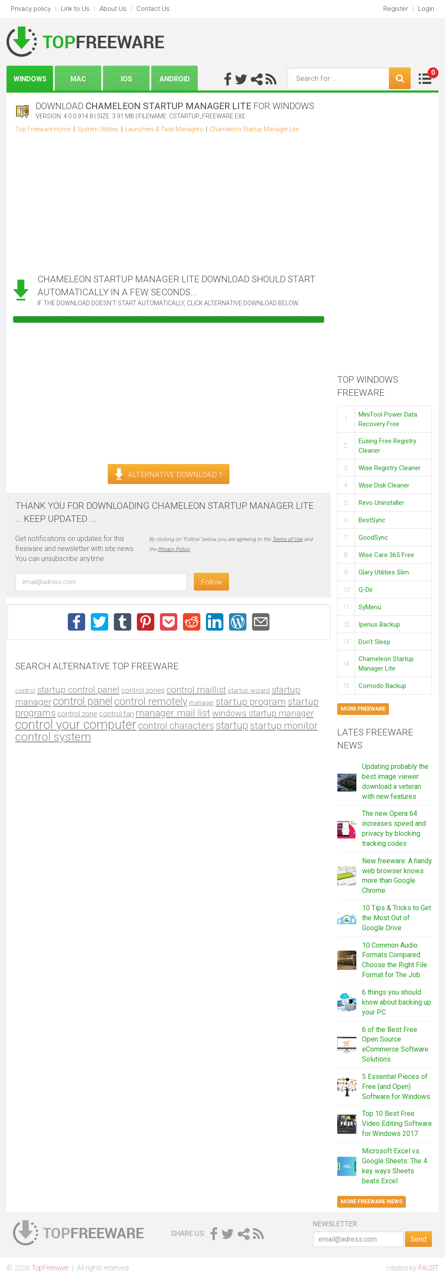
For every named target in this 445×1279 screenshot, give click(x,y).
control (25, 691)
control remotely (150, 701)
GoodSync (373, 537)
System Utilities (98, 129)
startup (232, 725)
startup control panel (78, 690)
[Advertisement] (168, 201)
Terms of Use (287, 539)
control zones (143, 690)
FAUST (428, 1268)
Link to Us (75, 9)
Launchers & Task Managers (164, 129)
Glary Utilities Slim (384, 572)
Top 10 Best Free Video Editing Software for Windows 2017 (397, 1123)
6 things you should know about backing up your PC (396, 1002)
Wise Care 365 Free (386, 555)
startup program (251, 701)
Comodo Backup (382, 686)
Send (418, 1239)
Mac (78, 79)
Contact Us (152, 9)
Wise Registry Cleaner (390, 468)
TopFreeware (50, 1268)
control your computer (75, 724)
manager (201, 703)
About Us (113, 9)
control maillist (196, 689)
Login (426, 9)
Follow (211, 582)
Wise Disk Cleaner (384, 485)
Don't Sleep (374, 642)
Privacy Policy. (174, 549)
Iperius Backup (379, 624)
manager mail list (173, 713)
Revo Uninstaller (381, 503)
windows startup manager (263, 713)
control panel (83, 701)
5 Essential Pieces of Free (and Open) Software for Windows (396, 1086)
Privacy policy (31, 9)
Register (395, 9)
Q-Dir (366, 590)
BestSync (372, 520)
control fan (116, 713)
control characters (176, 725)
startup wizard (249, 691)
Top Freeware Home (43, 129)
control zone (77, 713)
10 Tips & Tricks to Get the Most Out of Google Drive (396, 918)
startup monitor (284, 725)
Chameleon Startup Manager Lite (254, 129)
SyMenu (370, 607)
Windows (29, 79)
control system (53, 736)
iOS (126, 79)
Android (174, 79)
